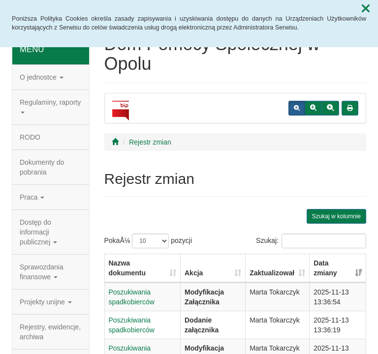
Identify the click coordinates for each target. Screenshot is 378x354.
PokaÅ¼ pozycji (148, 241)
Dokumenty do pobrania (42, 167)
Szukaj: (311, 241)
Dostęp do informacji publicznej (38, 232)
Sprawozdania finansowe (41, 272)
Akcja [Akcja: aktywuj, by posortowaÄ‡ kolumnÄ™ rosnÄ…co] (194, 273)
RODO (30, 137)
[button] (366, 9)
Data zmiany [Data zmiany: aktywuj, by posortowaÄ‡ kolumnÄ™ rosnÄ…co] (325, 268)
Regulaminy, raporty (50, 106)
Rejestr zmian (150, 142)
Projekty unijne (46, 302)
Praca (32, 197)
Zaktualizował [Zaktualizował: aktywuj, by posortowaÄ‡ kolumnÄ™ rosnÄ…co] (272, 273)
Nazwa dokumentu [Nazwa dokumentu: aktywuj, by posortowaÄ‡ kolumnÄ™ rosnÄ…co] (127, 268)
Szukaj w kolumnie (336, 216)
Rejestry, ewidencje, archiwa (50, 332)
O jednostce (41, 77)
